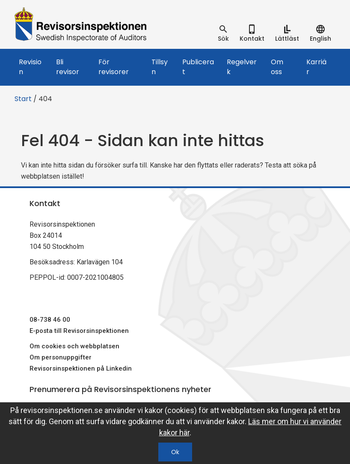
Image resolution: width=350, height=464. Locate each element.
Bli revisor (67, 67)
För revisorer (113, 67)
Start (23, 99)
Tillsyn (159, 67)
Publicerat (198, 67)
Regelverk (242, 67)
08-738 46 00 (50, 319)
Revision (30, 67)
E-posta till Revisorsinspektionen (79, 331)
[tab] (223, 33)
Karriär (316, 67)
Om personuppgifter (61, 357)
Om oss (277, 67)
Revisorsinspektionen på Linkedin (81, 368)
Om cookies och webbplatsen (74, 346)
